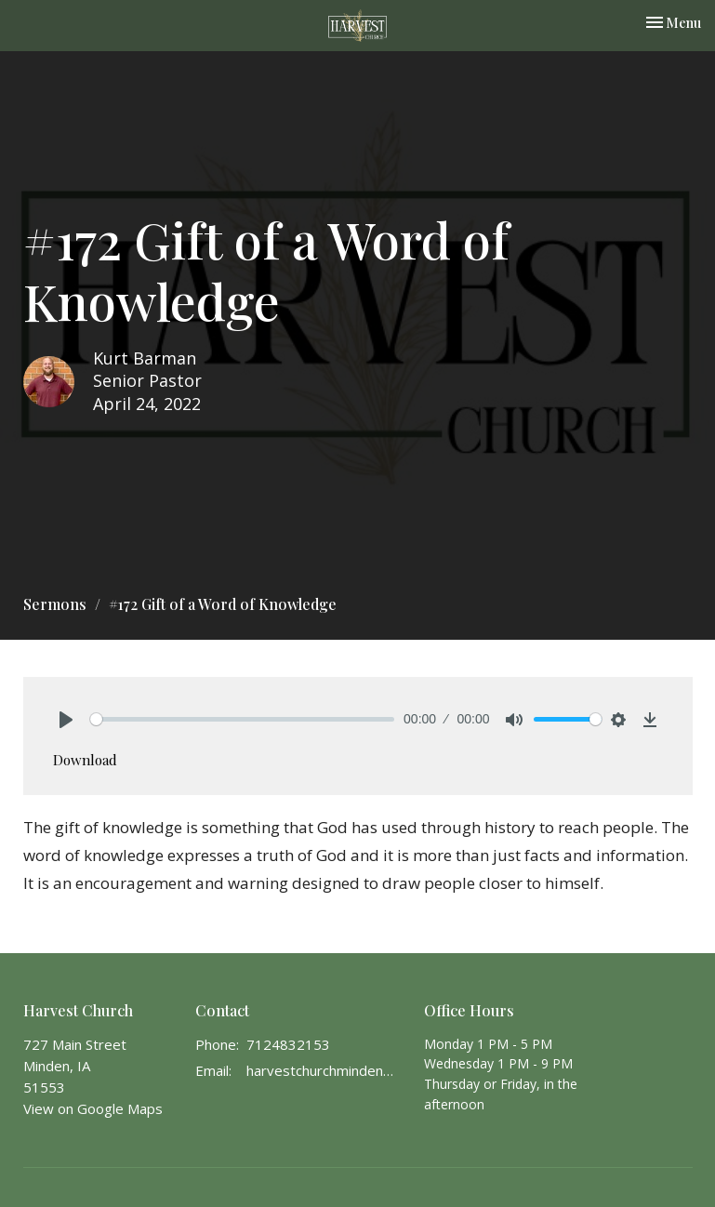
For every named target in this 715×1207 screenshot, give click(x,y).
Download (85, 759)
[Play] (66, 720)
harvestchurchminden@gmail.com (326, 1070)
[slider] (242, 719)
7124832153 (288, 1044)
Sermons (54, 604)
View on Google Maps (93, 1108)
